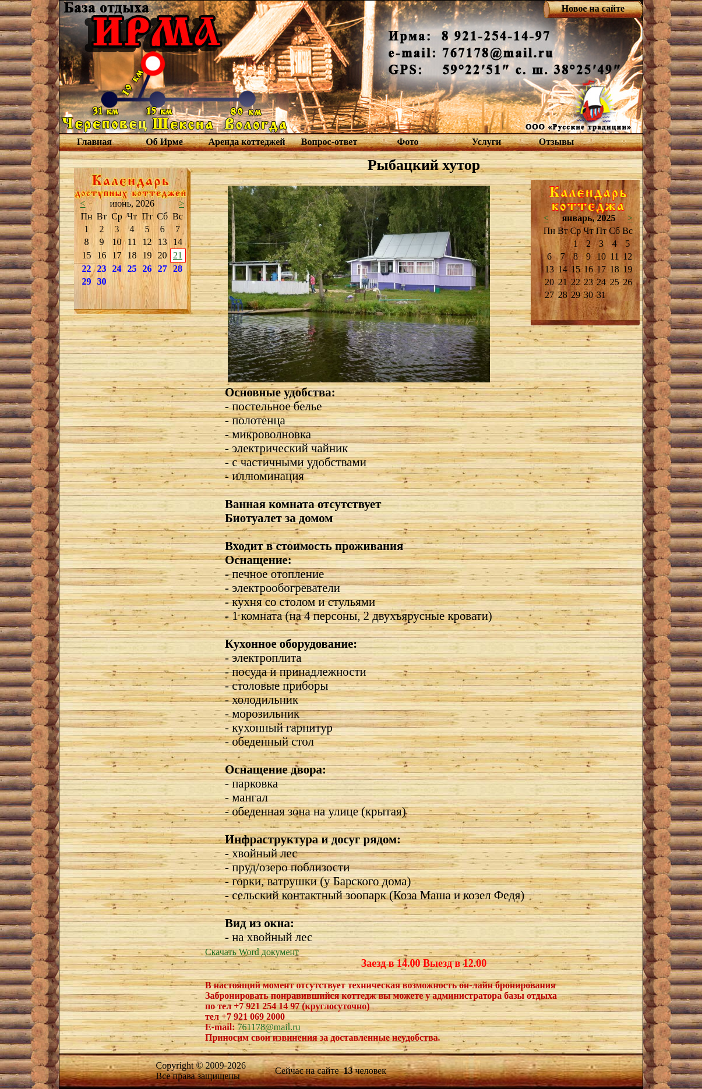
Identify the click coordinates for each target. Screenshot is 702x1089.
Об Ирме (164, 142)
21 (177, 255)
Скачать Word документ (252, 952)
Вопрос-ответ (329, 142)
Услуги (487, 142)
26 (147, 269)
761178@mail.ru (269, 1027)
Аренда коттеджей (246, 142)
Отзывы (556, 142)
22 (86, 269)
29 (86, 281)
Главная (94, 142)
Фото (407, 142)
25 (132, 269)
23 (102, 269)
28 (177, 269)
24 (117, 269)
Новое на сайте (593, 8)
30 (102, 281)
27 (162, 269)
